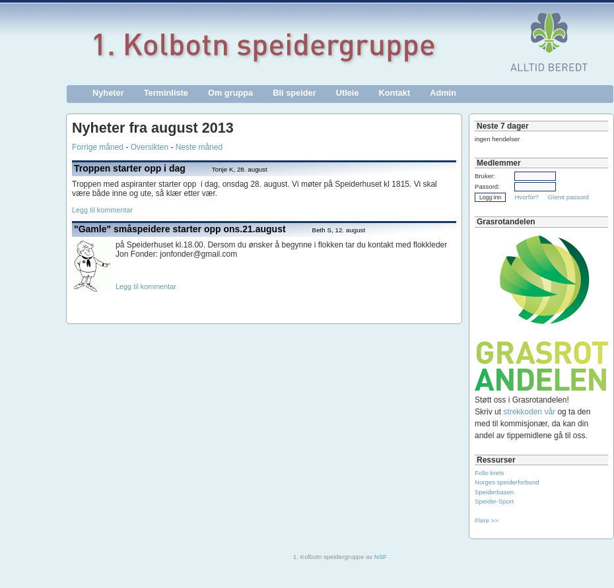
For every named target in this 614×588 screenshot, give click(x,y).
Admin (443, 93)
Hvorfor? (526, 197)
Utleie (347, 93)
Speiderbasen (494, 492)
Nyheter (108, 93)
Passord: (487, 186)
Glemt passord (568, 197)
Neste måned (199, 147)
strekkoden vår (529, 411)
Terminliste (166, 93)
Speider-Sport (494, 501)
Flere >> (486, 520)
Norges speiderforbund (507, 482)
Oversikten (149, 147)
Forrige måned (97, 147)
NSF (380, 556)
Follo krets (489, 472)
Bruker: (485, 176)
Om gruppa (230, 93)
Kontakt (395, 93)
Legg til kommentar (102, 210)
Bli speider (294, 93)
